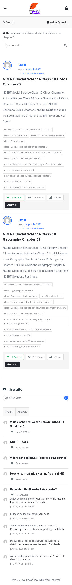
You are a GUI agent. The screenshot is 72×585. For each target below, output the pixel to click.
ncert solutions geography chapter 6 (22, 346)
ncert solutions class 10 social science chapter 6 (27, 175)
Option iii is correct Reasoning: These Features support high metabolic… (38, 527)
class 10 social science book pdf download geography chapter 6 (35, 307)
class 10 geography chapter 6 (18, 290)
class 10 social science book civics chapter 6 (25, 146)
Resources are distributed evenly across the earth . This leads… (36, 542)
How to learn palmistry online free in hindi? (37, 473)
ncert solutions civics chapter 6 (19, 169)
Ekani (22, 64)
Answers (22, 411)
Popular (9, 411)
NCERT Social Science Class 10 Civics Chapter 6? (35, 81)
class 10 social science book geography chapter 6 (28, 301)
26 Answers (19, 463)
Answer (12, 204)
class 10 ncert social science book (47, 135)
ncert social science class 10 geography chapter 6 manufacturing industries (28, 321)
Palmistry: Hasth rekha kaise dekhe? (33, 489)
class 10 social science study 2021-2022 (23, 158)
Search (8, 22)
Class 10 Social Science (33, 73)
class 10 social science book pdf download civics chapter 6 (32, 152)
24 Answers (19, 479)
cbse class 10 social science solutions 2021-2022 (27, 129)
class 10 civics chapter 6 (15, 135)
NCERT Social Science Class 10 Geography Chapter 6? (30, 237)
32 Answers (19, 447)
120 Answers (20, 431)
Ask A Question (58, 22)
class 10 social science (15, 141)
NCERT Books (19, 442)
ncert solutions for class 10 (17, 181)
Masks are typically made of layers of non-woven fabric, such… (37, 500)
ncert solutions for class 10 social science (24, 187)
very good (44, 514)
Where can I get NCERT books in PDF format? (39, 457)
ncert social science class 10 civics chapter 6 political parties (33, 164)
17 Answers (19, 494)
